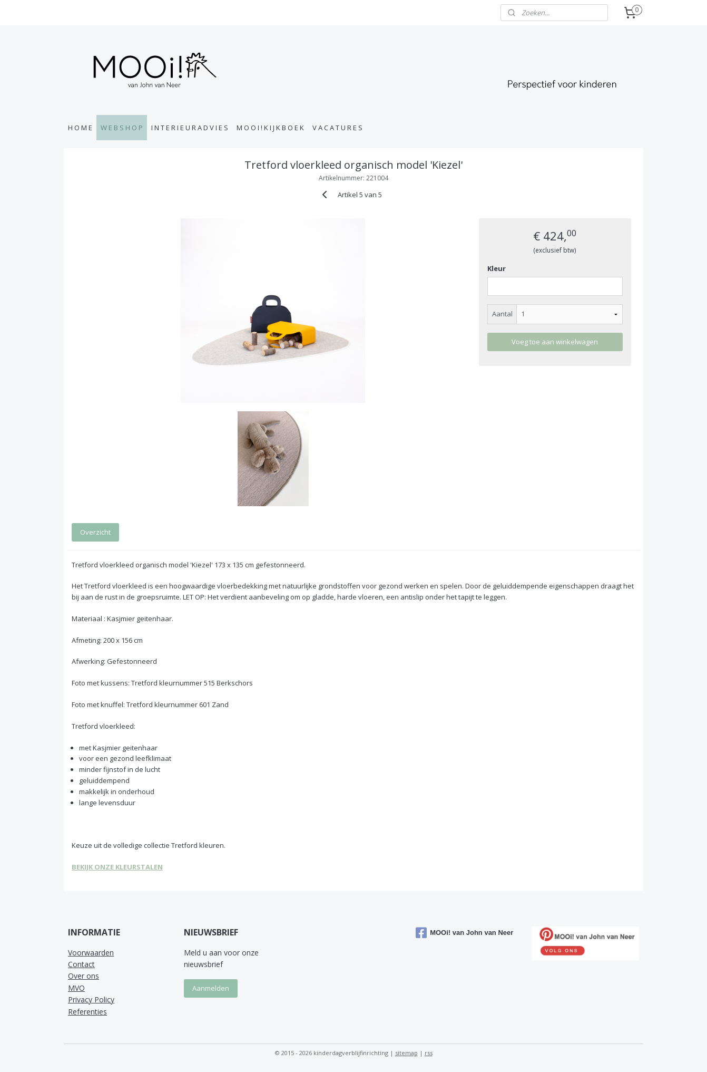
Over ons (83, 976)
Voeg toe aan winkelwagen (555, 341)
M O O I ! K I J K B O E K (270, 127)
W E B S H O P (122, 127)
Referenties (87, 1012)
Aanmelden (210, 988)
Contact (81, 964)
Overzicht (95, 532)
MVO (76, 988)
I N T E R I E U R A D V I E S (189, 127)
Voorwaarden (91, 953)
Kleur (496, 268)
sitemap (406, 1053)
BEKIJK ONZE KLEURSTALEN (117, 867)
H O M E (80, 127)
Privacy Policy (91, 999)
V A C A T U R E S (337, 127)
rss (429, 1053)
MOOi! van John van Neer (464, 932)
